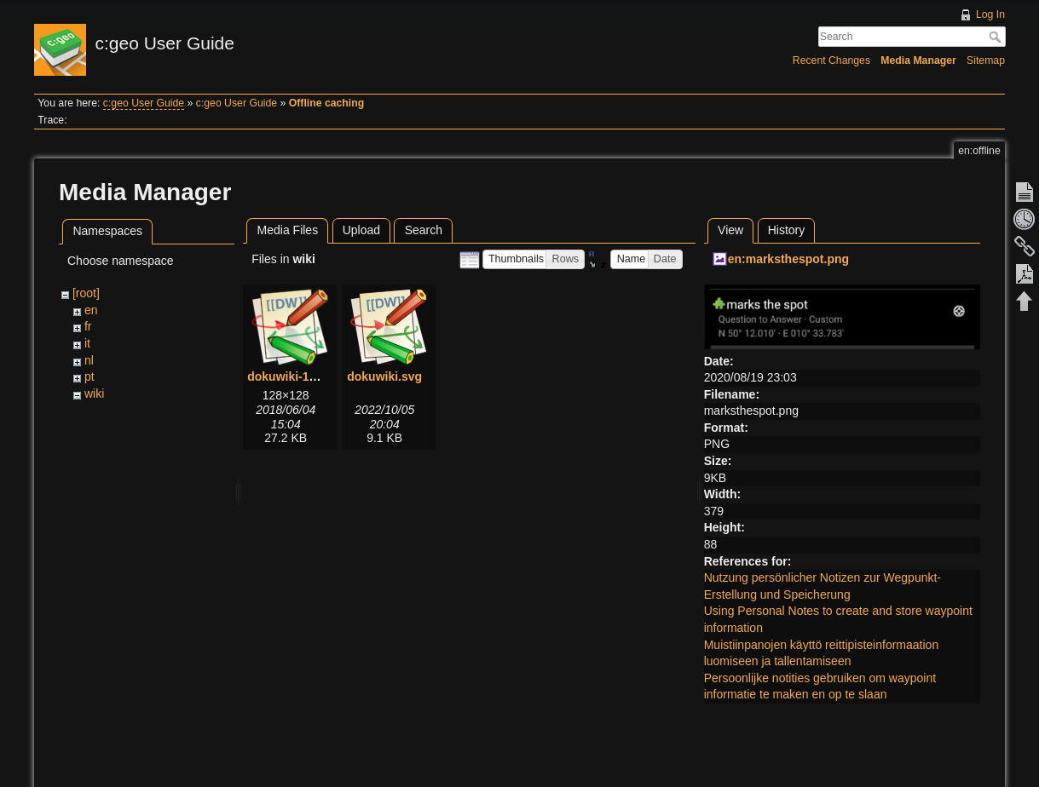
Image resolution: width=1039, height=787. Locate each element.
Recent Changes (831, 60)
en (91, 310)
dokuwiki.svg (384, 376)
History (786, 230)
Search (997, 37)
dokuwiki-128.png (297, 376)
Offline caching (326, 103)
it (87, 343)
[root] (86, 293)
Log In (990, 14)
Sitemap (986, 60)
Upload (361, 230)
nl (89, 360)
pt (89, 376)
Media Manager (918, 60)
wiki (94, 393)
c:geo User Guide (143, 103)
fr (88, 326)
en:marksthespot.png (788, 259)
